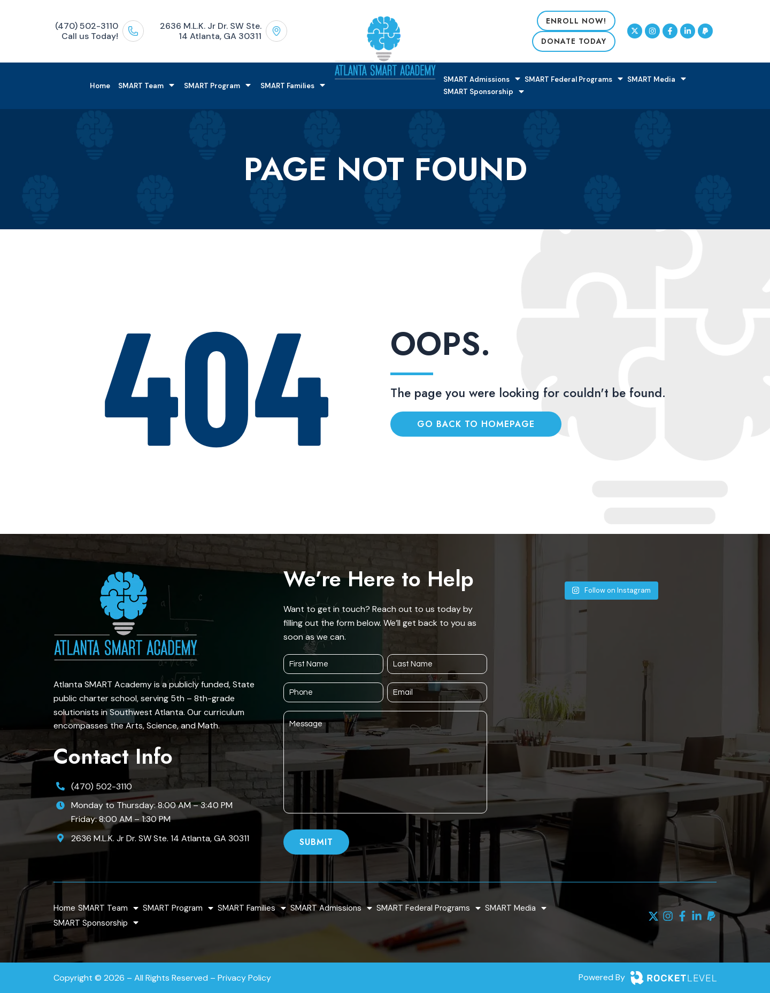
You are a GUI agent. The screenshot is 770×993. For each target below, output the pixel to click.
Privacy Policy (244, 977)
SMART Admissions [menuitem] (482, 79)
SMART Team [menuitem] (147, 86)
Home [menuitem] (100, 85)
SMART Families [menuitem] (293, 86)
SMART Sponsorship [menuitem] (484, 92)
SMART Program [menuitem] (218, 86)
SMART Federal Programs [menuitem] (575, 79)
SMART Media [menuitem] (657, 79)
